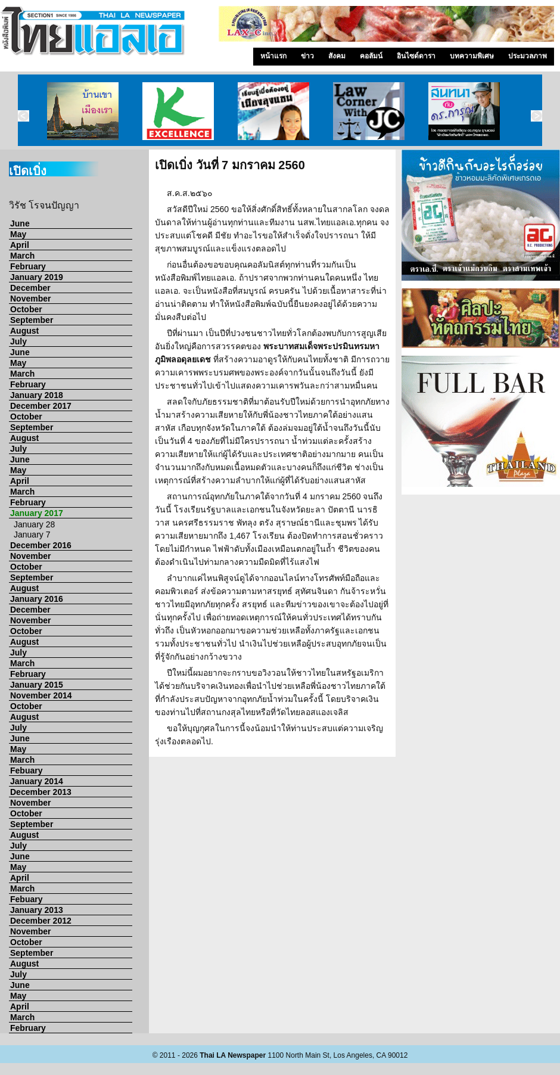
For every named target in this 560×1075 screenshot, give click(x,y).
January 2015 (36, 684)
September (31, 320)
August (24, 330)
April (19, 245)
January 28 (34, 524)
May (18, 234)
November (30, 298)
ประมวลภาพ (527, 56)
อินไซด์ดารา (416, 56)
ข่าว (307, 56)
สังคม (337, 56)
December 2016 (40, 545)
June (20, 223)
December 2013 (40, 792)
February (28, 266)
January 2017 (36, 513)
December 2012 (40, 920)
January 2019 (36, 277)
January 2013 (36, 910)
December (30, 288)
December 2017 (40, 406)
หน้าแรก (273, 56)
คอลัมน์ (371, 56)
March (22, 255)
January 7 (32, 534)
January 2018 (36, 395)
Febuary (26, 770)
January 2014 (36, 781)
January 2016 (36, 599)
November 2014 (41, 695)
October (26, 309)
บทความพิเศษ (472, 56)
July (18, 341)
